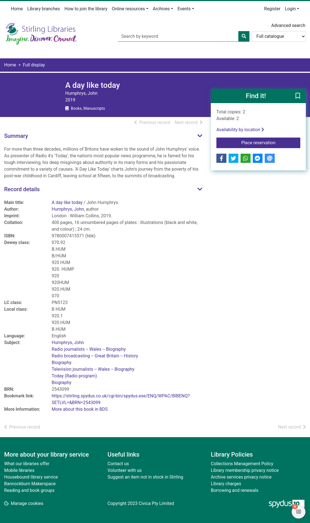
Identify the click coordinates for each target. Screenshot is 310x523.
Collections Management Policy (242, 463)
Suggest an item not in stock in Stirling (145, 477)
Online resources (128, 8)
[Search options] (279, 36)
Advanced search (288, 25)
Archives (161, 8)
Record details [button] (22, 189)
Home (17, 8)
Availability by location (240, 129)
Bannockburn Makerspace (30, 483)
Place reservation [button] (271, 142)
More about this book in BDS (80, 409)
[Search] (243, 36)
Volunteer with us (125, 470)
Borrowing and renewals (234, 490)
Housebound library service (31, 477)
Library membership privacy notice (245, 470)
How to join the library (86, 8)
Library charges (226, 483)
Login (290, 8)
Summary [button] (16, 136)
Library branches (43, 8)
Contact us (118, 463)
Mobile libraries (19, 470)
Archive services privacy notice (241, 477)
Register (272, 8)
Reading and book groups (29, 490)
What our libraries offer (26, 463)
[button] (297, 96)
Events (184, 8)
